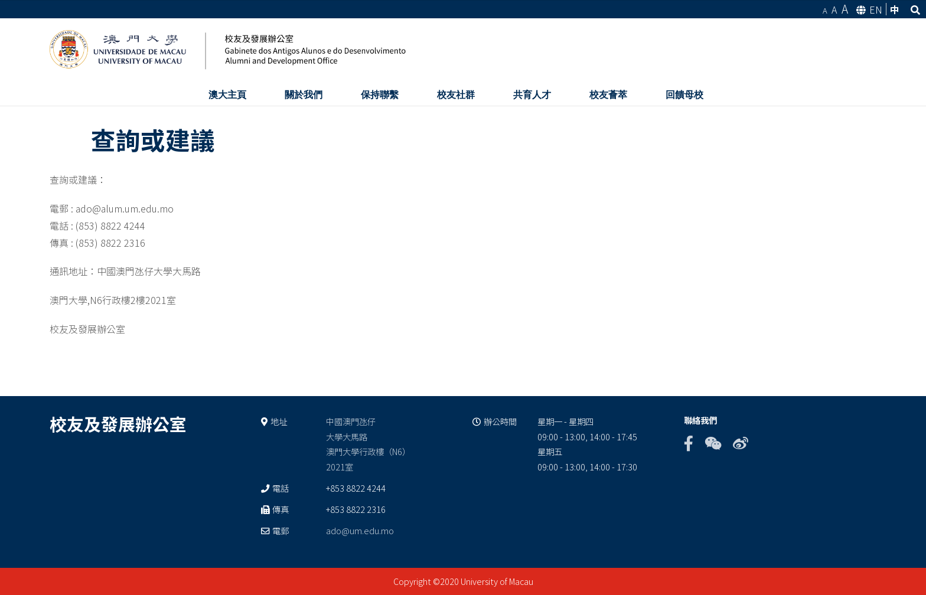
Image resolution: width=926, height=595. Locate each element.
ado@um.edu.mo (360, 530)
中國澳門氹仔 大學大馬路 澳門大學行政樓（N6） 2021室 (368, 444)
